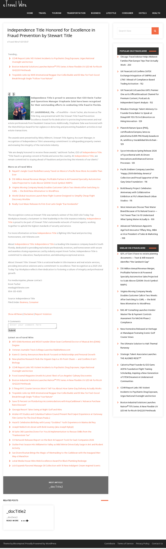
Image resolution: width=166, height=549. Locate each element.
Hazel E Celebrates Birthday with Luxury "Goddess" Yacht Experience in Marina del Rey (54, 423)
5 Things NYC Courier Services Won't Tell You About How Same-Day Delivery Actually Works (56, 389)
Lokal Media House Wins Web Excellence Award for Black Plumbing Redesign (49, 462)
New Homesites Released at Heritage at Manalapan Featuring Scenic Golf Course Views (138, 333)
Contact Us (157, 545)
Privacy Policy (142, 545)
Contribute (109, 545)
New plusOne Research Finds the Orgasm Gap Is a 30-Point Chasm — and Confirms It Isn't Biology (54, 362)
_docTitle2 (56, 488)
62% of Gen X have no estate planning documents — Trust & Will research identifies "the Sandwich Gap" (139, 258)
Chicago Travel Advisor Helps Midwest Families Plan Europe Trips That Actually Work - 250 (139, 61)
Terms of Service (126, 545)
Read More (12, 521)
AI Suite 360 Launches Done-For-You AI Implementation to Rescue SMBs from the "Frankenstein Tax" (51, 434)
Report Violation (43, 314)
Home (30, 13)
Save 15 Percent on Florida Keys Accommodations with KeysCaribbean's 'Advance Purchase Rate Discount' (56, 404)
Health (156, 13)
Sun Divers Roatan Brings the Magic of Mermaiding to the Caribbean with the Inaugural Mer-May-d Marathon (56, 455)
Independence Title (92, 152)
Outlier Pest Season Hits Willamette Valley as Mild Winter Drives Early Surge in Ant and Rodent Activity (57, 447)
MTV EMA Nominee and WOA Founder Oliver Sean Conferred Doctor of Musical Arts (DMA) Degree (56, 344)
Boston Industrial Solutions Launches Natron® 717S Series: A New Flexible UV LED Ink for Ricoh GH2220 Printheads (57, 68)
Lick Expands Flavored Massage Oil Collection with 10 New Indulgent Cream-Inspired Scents (56, 467)
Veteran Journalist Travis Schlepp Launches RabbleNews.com (41, 351)
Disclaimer (29, 314)
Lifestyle (111, 13)
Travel (42, 13)
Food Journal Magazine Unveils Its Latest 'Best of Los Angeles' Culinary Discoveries (52, 377)
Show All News (15, 314)
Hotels (143, 13)
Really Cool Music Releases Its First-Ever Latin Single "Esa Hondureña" (45, 204)
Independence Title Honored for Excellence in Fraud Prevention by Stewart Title (51, 32)
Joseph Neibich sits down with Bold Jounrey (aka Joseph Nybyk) (43, 428)
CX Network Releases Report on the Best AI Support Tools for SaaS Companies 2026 (53, 441)
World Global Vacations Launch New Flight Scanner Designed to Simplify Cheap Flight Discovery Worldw (53, 197)
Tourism (56, 13)
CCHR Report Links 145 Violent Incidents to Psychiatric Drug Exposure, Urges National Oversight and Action (53, 60)
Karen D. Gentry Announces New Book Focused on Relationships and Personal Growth (53, 356)
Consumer (127, 13)
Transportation (76, 13)
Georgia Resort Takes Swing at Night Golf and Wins (37, 411)
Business (96, 13)
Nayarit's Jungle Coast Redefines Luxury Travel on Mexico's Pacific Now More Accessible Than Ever (57, 173)
